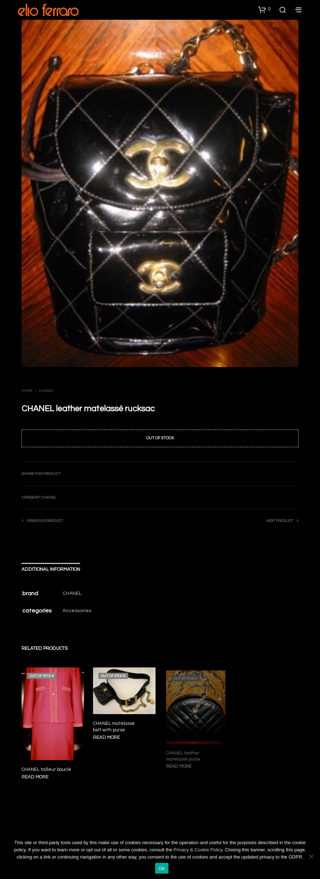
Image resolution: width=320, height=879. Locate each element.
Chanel (46, 391)
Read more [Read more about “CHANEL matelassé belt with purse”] (107, 736)
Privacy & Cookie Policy (197, 849)
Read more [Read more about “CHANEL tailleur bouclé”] (35, 776)
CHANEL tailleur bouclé (46, 769)
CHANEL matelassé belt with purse (114, 725)
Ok (162, 868)
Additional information (51, 569)
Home (27, 391)
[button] (264, 9)
